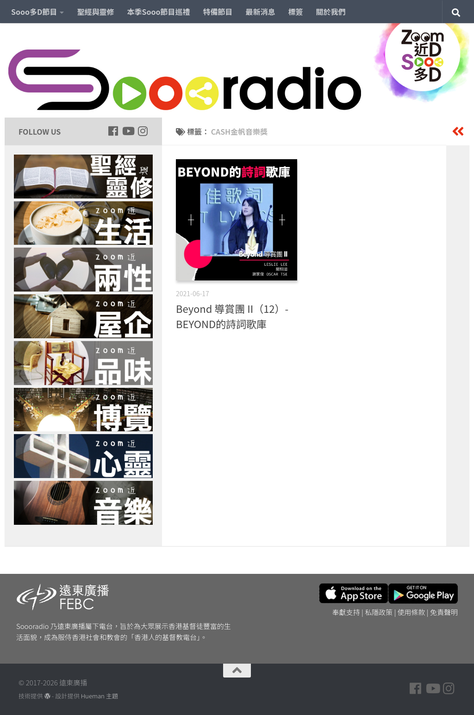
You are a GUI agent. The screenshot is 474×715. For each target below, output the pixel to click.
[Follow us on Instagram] (142, 131)
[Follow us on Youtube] (127, 131)
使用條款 (411, 612)
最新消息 (260, 11)
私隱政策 (379, 612)
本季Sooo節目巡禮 (158, 11)
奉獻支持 (346, 612)
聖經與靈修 (95, 11)
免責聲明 (444, 612)
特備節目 (218, 11)
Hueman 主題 (99, 695)
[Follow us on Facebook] (112, 131)
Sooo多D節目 (34, 11)
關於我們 (331, 11)
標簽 (295, 11)
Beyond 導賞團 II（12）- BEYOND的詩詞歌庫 (232, 316)
